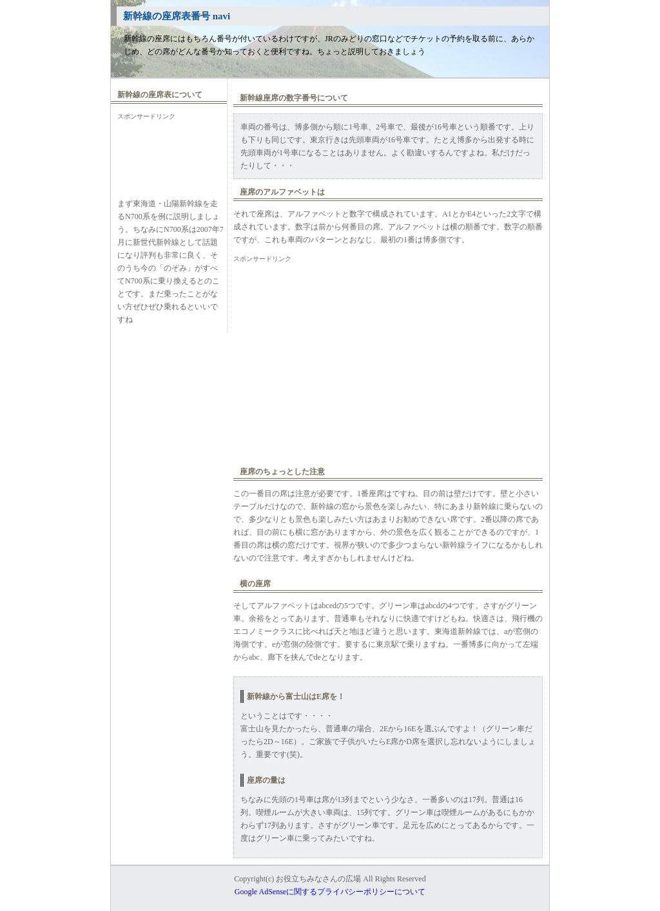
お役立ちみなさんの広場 (318, 878)
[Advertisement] (168, 152)
